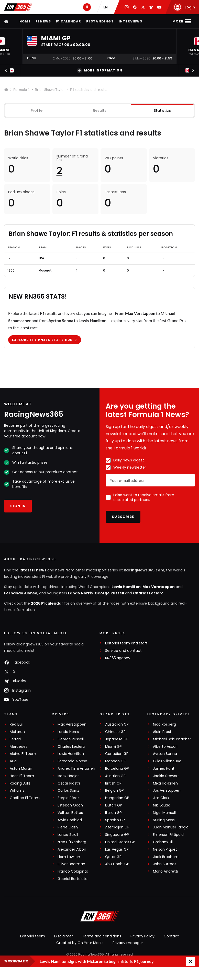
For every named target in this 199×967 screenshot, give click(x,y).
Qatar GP (113, 857)
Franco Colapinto (73, 871)
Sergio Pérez (68, 798)
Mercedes (18, 746)
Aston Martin (21, 768)
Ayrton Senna (165, 754)
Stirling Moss (164, 820)
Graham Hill (163, 842)
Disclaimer (63, 936)
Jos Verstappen (167, 790)
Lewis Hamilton (126, 586)
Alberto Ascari (165, 746)
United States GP (120, 842)
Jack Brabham (166, 857)
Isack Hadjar (68, 776)
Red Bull (16, 724)
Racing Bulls (20, 783)
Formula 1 (21, 89)
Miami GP (113, 746)
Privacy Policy (142, 936)
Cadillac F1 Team (25, 798)
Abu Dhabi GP (117, 864)
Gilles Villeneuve (167, 761)
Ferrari (15, 739)
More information (99, 70)
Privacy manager (128, 942)
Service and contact (123, 650)
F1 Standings (99, 21)
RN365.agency (117, 658)
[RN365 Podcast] (87, 7)
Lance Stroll (68, 835)
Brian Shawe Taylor (50, 89)
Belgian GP (114, 790)
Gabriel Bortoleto (72, 879)
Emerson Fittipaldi (168, 835)
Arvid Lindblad (70, 820)
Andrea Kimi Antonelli (76, 768)
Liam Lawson (69, 857)
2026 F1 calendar (47, 603)
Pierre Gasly (68, 827)
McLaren (17, 732)
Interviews (130, 21)
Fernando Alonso (20, 593)
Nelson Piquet (165, 849)
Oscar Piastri (69, 783)
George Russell (109, 593)
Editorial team (32, 936)
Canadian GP (116, 754)
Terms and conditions (101, 936)
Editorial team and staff (126, 643)
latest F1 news (32, 570)
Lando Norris (80, 593)
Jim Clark (161, 798)
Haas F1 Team (22, 776)
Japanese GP (116, 739)
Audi (13, 761)
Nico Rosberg (164, 724)
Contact (171, 936)
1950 (11, 270)
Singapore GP (117, 835)
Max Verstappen (158, 586)
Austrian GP (115, 776)
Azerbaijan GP (117, 827)
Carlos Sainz (68, 790)
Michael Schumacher (172, 739)
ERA (41, 258)
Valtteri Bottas (70, 813)
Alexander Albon (72, 849)
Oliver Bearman (71, 864)
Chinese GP (115, 732)
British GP (113, 783)
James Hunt (163, 768)
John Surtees (164, 864)
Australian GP (117, 724)
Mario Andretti (165, 871)
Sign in (18, 506)
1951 (10, 258)
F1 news (43, 21)
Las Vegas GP (117, 849)
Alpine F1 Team (23, 754)
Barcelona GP (117, 768)
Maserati (45, 270)
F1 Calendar (68, 21)
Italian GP (113, 813)
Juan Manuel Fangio (171, 827)
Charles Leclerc (148, 593)
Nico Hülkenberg (72, 842)
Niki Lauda (161, 805)
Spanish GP (115, 820)
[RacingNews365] (99, 917)
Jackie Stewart (166, 776)
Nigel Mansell (164, 813)
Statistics (162, 110)
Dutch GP (113, 805)
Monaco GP (115, 761)
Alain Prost (162, 732)
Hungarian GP (117, 798)
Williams (17, 790)
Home (24, 21)
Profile (36, 110)
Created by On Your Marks (79, 942)
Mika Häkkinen (165, 783)
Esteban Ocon (70, 805)
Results (99, 110)
